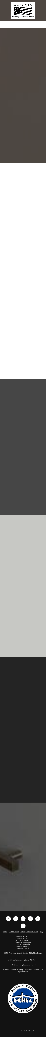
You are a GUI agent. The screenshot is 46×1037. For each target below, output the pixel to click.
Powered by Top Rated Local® (23, 1031)
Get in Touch (14, 932)
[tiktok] (37, 918)
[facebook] (8, 918)
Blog (41, 932)
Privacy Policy (25, 932)
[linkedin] (23, 918)
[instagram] (15, 918)
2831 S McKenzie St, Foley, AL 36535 (23, 960)
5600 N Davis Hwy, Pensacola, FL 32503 (23, 965)
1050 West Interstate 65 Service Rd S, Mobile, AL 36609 (23, 954)
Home (5, 932)
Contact (35, 932)
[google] (23, 926)
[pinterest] (30, 918)
